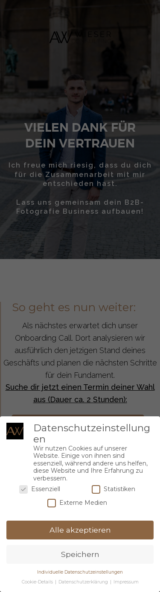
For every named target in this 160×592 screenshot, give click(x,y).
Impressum (126, 582)
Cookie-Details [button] (38, 582)
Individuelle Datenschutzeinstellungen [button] (80, 572)
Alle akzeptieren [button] (80, 529)
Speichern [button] (80, 554)
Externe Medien (77, 503)
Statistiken (113, 489)
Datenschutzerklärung (83, 582)
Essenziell (39, 489)
